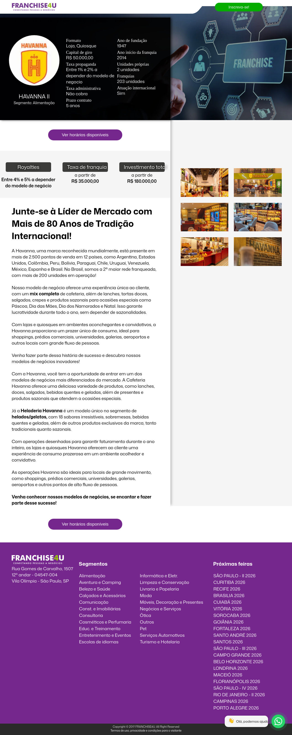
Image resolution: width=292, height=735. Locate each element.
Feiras (10, 20)
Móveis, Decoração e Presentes (171, 602)
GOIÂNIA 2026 (228, 622)
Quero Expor (59, 20)
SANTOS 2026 (228, 642)
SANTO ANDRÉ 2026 (234, 635)
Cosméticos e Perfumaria (105, 622)
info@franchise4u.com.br (37, 587)
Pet (143, 628)
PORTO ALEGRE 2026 (236, 708)
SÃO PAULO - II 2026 (234, 576)
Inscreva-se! (239, 7)
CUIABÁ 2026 (227, 602)
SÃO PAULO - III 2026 (234, 648)
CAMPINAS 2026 (230, 701)
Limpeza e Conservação (164, 582)
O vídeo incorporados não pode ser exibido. (231, 147)
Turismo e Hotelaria (160, 642)
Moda (146, 595)
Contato (100, 20)
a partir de (85, 175)
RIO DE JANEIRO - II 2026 (239, 694)
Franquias (32, 20)
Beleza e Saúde (94, 589)
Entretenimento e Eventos (105, 635)
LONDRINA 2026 (230, 668)
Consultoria (91, 615)
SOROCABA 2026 (231, 615)
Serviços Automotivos (162, 635)
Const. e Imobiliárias (100, 609)
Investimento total (144, 166)
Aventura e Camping (100, 582)
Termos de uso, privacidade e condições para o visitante (145, 730)
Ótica (145, 615)
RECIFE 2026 (226, 589)
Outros (147, 622)
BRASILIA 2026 (228, 595)
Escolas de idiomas (99, 642)
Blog (82, 20)
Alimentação (92, 576)
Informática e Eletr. (159, 576)
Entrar (120, 20)
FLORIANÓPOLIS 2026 (236, 681)
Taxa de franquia (87, 166)
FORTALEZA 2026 (231, 628)
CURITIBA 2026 (229, 582)
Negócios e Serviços (160, 609)
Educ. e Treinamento (99, 628)
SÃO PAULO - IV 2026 (235, 688)
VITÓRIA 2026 (227, 609)
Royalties (28, 166)
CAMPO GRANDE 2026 (237, 655)
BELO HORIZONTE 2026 (238, 661)
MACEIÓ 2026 (227, 675)
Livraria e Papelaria (159, 589)
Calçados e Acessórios (102, 595)
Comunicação (94, 602)
